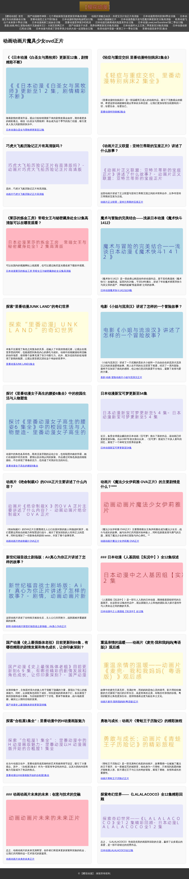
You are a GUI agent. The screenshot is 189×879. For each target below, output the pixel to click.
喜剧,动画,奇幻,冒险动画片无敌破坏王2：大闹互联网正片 (34, 25)
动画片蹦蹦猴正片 (106, 19)
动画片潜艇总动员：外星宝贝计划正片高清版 (115, 16)
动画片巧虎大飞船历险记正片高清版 (25, 194)
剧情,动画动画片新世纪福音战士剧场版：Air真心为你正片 (36, 626)
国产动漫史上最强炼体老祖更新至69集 (26, 704)
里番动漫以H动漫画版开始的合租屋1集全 (27, 775)
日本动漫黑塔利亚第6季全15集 (159, 16)
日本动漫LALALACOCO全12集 (117, 850)
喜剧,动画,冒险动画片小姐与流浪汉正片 (121, 377)
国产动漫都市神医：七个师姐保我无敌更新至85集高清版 (57, 16)
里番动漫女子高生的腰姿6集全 (22, 465)
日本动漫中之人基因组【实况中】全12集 (122, 611)
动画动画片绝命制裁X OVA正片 (22, 541)
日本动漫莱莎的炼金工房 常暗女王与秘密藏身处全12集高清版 (38, 271)
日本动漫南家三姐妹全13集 (46, 22)
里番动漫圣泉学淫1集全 (154, 28)
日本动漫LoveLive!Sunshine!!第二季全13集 (160, 22)
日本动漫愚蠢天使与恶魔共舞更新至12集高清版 (146, 19)
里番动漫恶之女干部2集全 (44, 19)
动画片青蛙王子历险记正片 (115, 778)
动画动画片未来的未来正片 (20, 859)
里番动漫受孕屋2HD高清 (78, 22)
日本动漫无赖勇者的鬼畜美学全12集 (114, 22)
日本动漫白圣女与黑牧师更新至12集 (25, 130)
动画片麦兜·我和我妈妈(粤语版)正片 (119, 701)
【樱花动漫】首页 (13, 16)
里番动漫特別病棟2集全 (113, 111)
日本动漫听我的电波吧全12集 (77, 19)
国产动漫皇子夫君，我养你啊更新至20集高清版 (94, 25)
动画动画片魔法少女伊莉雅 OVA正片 (120, 541)
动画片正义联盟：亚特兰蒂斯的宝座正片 (122, 202)
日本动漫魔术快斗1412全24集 (116, 290)
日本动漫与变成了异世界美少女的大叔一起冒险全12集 (64, 28)
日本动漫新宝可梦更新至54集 (116, 447)
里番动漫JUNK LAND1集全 (20, 364)
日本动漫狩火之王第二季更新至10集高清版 (145, 25)
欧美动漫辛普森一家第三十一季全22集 (117, 28)
